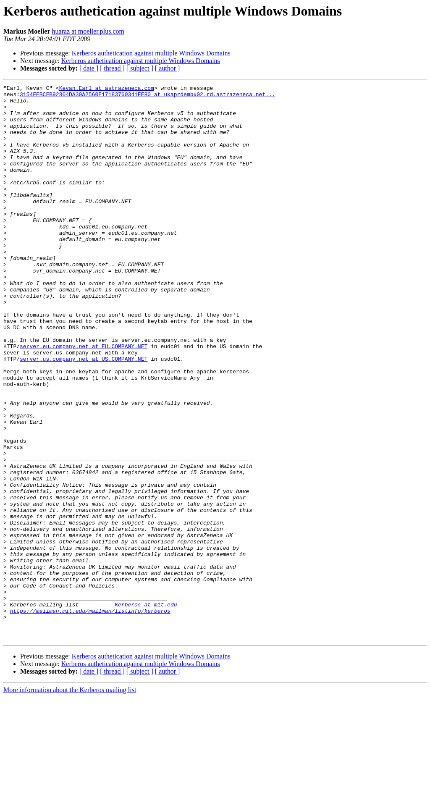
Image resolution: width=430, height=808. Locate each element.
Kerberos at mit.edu (146, 709)
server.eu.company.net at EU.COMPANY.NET (83, 399)
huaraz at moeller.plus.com (88, 31)
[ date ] (88, 68)
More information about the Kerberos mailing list (69, 800)
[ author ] (167, 68)
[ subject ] (139, 68)
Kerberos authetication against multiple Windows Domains (151, 53)
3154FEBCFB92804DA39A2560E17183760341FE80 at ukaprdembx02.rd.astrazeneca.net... (147, 96)
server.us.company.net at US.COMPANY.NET (83, 414)
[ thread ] (112, 68)
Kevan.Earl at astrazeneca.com (106, 89)
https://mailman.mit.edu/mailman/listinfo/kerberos (90, 716)
